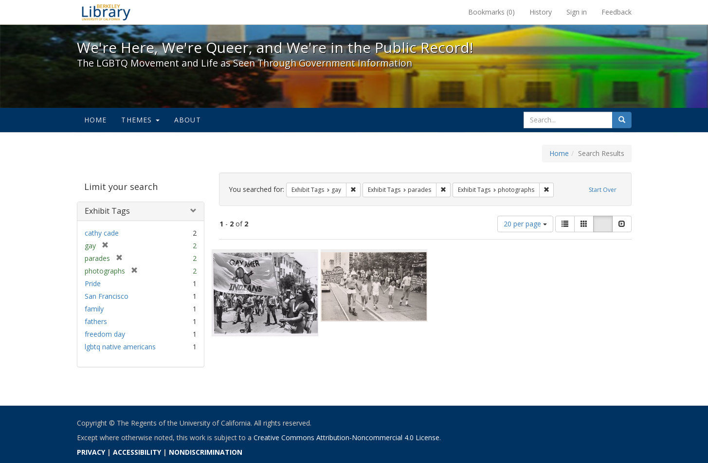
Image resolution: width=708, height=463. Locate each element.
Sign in (576, 12)
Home (95, 119)
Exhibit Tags (107, 211)
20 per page (525, 223)
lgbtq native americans (120, 346)
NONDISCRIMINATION (205, 452)
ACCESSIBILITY (137, 452)
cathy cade (102, 233)
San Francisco (106, 296)
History (540, 12)
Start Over (603, 190)
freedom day (105, 334)
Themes (140, 119)
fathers (96, 321)
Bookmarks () (491, 12)
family (94, 308)
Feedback (616, 12)
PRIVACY (91, 452)
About (187, 119)
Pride (93, 283)
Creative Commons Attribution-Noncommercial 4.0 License (346, 437)
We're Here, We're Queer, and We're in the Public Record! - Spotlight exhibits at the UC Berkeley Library (106, 12)
